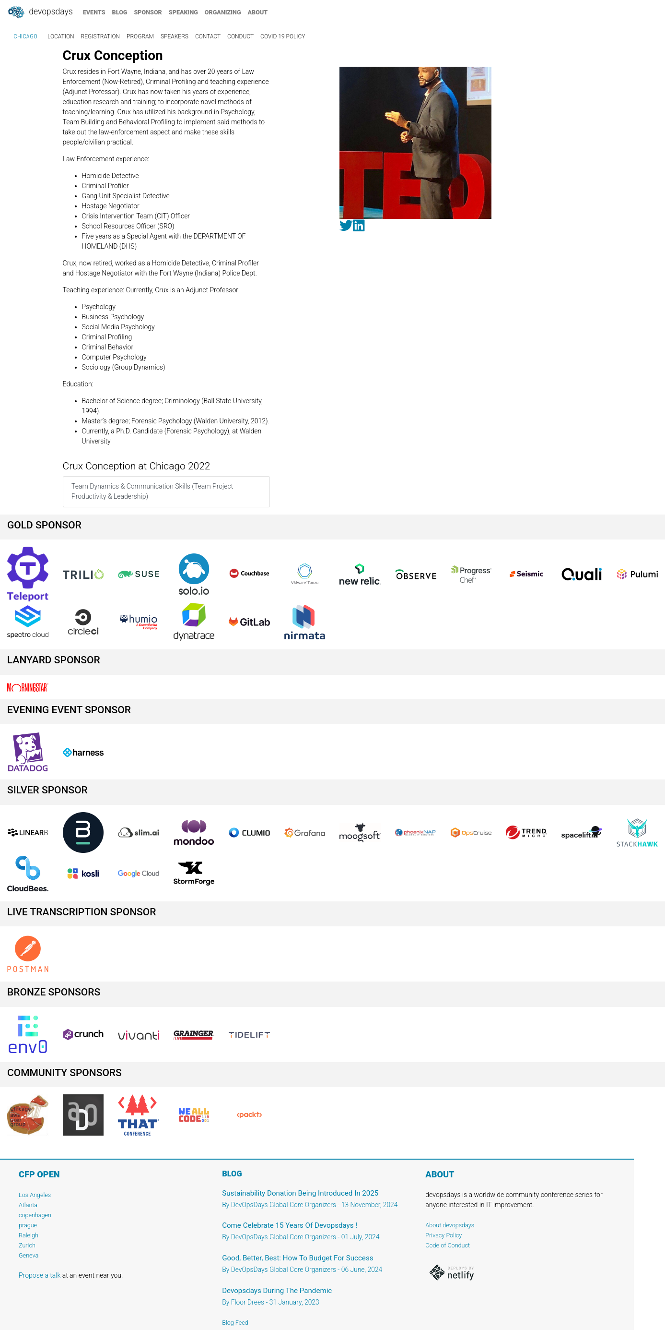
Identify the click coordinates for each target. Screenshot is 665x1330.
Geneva (28, 1255)
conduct (240, 36)
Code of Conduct (447, 1245)
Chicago (25, 36)
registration (100, 36)
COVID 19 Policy (282, 36)
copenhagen (35, 1215)
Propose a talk (39, 1275)
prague (28, 1225)
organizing (223, 12)
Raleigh (28, 1235)
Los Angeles (35, 1194)
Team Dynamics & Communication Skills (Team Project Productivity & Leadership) (152, 491)
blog (120, 12)
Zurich (27, 1245)
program (140, 36)
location (60, 36)
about (258, 12)
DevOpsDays (40, 12)
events (94, 12)
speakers (174, 36)
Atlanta (28, 1205)
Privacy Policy (443, 1235)
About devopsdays (449, 1225)
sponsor (148, 12)
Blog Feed (235, 1322)
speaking (183, 12)
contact (208, 36)
